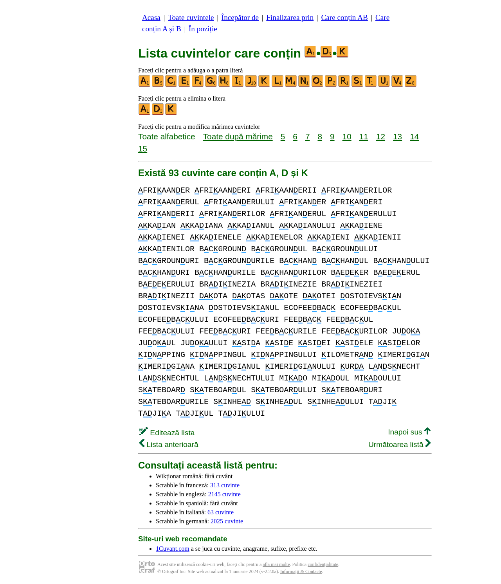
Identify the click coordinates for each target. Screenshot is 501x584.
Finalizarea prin (290, 17)
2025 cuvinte (227, 521)
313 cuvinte (225, 485)
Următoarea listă (399, 444)
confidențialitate (323, 564)
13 (397, 136)
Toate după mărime (238, 136)
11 (363, 136)
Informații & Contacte (301, 571)
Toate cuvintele (191, 17)
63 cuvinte (220, 512)
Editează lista (167, 433)
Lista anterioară (168, 444)
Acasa (151, 17)
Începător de (240, 17)
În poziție (203, 29)
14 (414, 136)
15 (142, 148)
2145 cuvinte (224, 494)
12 (380, 136)
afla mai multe (276, 564)
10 (346, 136)
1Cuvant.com (172, 548)
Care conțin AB (344, 17)
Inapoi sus (409, 432)
